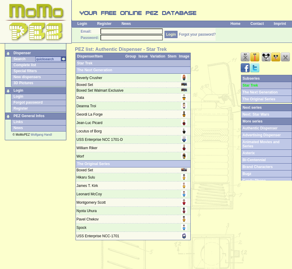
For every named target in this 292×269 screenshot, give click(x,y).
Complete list (24, 65)
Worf (80, 156)
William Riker (86, 148)
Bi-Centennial (254, 160)
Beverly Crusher (89, 78)
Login (82, 24)
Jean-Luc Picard (89, 123)
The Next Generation (94, 70)
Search (19, 59)
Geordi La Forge (89, 114)
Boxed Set (84, 85)
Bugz (247, 174)
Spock (81, 228)
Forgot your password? (197, 34)
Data (80, 98)
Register (104, 24)
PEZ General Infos (28, 116)
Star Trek (84, 63)
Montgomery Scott (91, 202)
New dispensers (27, 77)
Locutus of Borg (89, 131)
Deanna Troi (86, 106)
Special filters (25, 71)
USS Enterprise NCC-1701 (97, 236)
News (126, 24)
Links (18, 122)
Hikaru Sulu (85, 177)
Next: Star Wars (256, 114)
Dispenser (22, 53)
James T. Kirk (87, 186)
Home (235, 24)
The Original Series (93, 164)
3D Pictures (23, 83)
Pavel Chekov (87, 219)
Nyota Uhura (86, 211)
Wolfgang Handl (41, 134)
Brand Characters (258, 167)
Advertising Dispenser (262, 135)
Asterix (249, 153)
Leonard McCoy (89, 194)
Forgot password (28, 102)
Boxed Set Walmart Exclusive (100, 90)
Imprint (280, 24)
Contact (257, 24)
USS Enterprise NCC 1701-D (99, 139)
